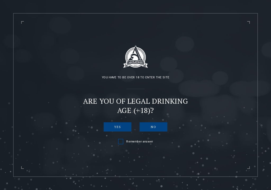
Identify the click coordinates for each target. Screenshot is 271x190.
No (153, 127)
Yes (117, 127)
